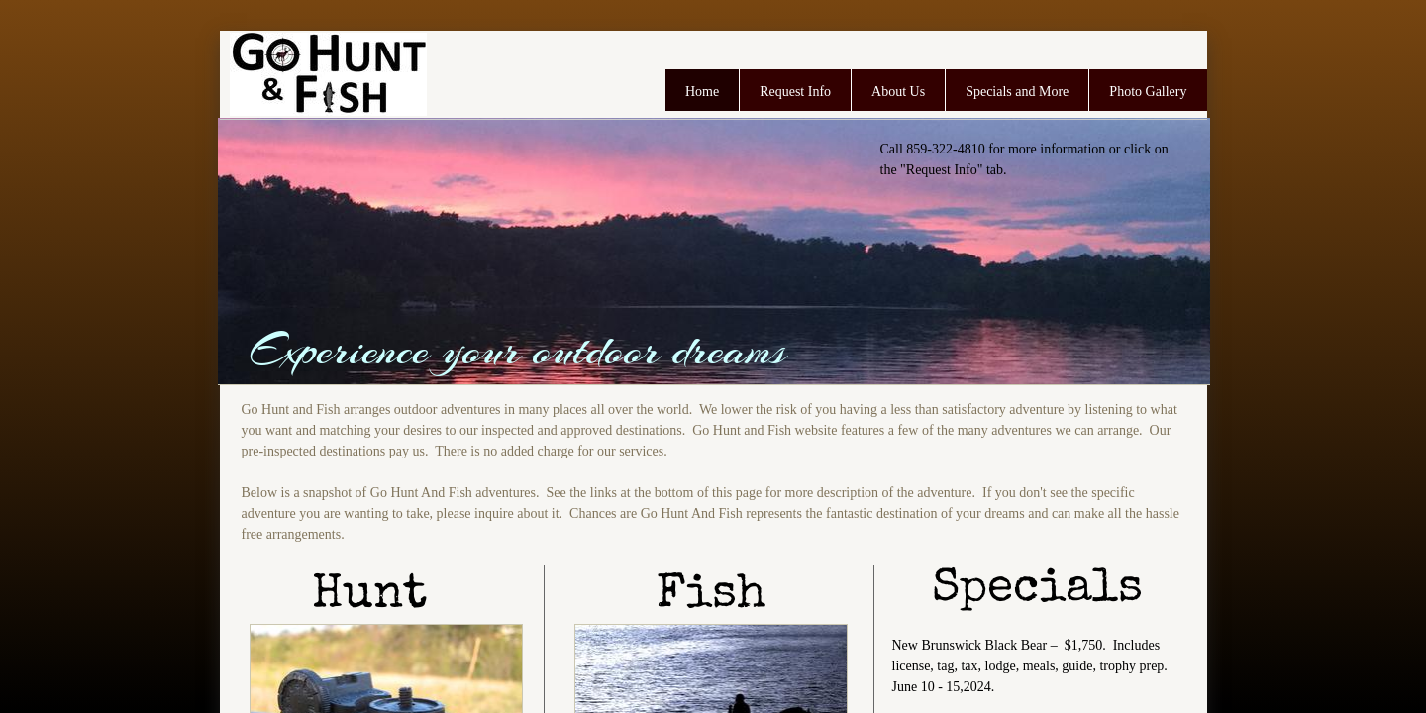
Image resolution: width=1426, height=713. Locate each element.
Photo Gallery (1147, 91)
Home (702, 91)
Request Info (795, 91)
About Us (898, 91)
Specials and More (1017, 91)
